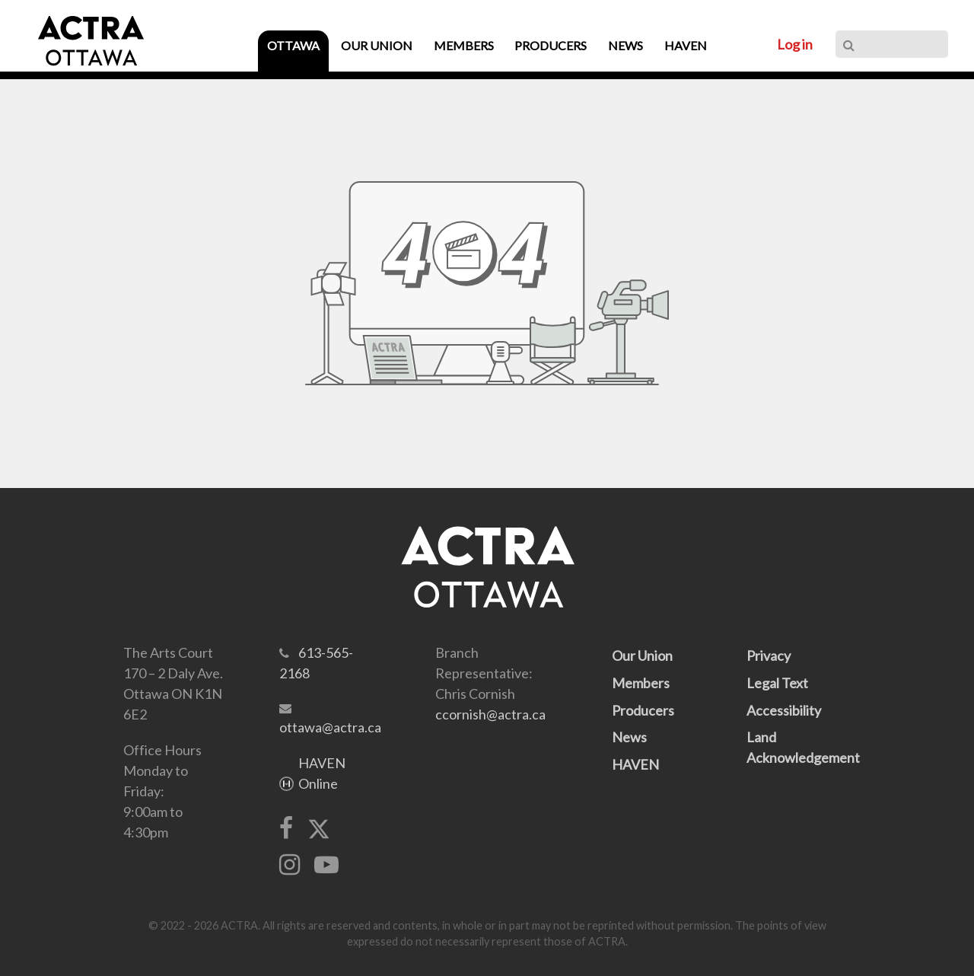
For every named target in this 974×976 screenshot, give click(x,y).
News (629, 737)
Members (641, 683)
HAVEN (635, 764)
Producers (643, 710)
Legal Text (777, 683)
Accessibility (783, 710)
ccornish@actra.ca (490, 714)
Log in (795, 44)
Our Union (642, 655)
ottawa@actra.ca (330, 727)
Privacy (768, 655)
